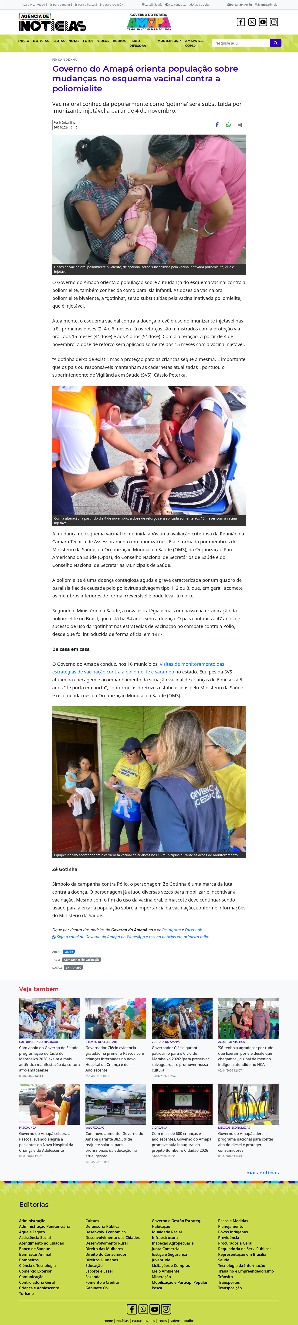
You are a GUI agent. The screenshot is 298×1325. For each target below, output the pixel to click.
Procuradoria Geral (235, 1243)
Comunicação (31, 1276)
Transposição (230, 1287)
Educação (94, 1265)
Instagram (172, 930)
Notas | (152, 1320)
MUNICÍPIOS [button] (168, 40)
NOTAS (73, 40)
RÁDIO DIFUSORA (137, 43)
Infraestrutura (165, 1237)
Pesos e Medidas (233, 1220)
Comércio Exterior (35, 1271)
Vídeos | (177, 1320)
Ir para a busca (86, 5)
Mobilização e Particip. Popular (179, 1282)
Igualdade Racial (167, 1232)
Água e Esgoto (32, 1232)
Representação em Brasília (242, 1254)
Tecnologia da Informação (241, 1265)
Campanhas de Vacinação (82, 960)
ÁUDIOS (119, 40)
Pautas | (139, 1320)
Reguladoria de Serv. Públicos (244, 1248)
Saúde (68, 952)
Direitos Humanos (101, 1260)
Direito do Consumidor (105, 1254)
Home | (110, 1320)
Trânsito (225, 1276)
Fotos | (164, 1320)
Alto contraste (175, 5)
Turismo (26, 1293)
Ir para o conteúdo (33, 5)
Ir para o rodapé (111, 5)
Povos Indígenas (233, 1232)
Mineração (161, 1276)
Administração (32, 1220)
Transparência (266, 5)
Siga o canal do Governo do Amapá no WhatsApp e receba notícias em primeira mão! (130, 937)
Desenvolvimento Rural (106, 1243)
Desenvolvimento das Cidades (112, 1237)
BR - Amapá (73, 968)
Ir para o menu (61, 5)
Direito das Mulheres (104, 1248)
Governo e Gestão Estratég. (176, 1220)
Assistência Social (35, 1237)
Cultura (92, 1220)
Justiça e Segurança (169, 1254)
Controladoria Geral (37, 1282)
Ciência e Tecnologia (37, 1265)
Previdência (228, 1237)
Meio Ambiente (165, 1271)
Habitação (161, 1226)
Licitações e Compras (171, 1265)
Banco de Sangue (34, 1248)
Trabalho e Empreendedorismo (246, 1271)
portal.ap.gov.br (239, 5)
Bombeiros (29, 1260)
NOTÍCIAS (41, 40)
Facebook (193, 930)
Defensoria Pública (102, 1226)
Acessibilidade (152, 5)
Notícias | (124, 1320)
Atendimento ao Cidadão (41, 1243)
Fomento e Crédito (102, 1282)
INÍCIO (23, 40)
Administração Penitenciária (44, 1226)
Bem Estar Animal (35, 1254)
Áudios (189, 1320)
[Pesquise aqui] (275, 43)
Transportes (229, 1282)
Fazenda (93, 1276)
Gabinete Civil (98, 1287)
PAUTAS (58, 40)
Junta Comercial (166, 1248)
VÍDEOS (103, 40)
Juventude (161, 1260)
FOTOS (88, 40)
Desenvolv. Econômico (105, 1232)
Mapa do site (200, 5)
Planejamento (230, 1226)
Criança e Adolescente (39, 1287)
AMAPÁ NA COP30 (194, 43)
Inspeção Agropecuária (173, 1243)
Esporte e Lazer (99, 1271)
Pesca (157, 1287)
